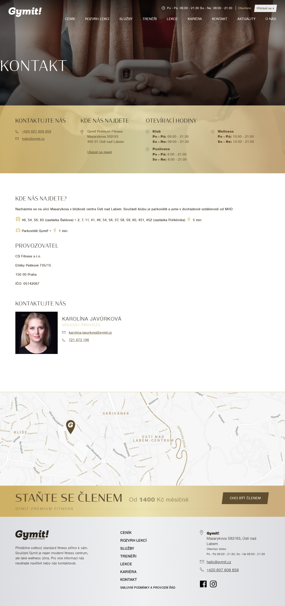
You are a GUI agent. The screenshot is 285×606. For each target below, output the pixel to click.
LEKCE (126, 564)
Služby (125, 19)
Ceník (70, 19)
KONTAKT (128, 580)
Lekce (172, 19)
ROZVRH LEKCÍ (133, 540)
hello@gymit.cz (33, 139)
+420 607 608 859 (36, 131)
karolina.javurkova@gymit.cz (90, 332)
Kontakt (219, 19)
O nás (270, 19)
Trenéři (149, 19)
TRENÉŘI (128, 556)
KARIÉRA (128, 572)
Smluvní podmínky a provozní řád (147, 587)
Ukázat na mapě (99, 152)
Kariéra (195, 19)
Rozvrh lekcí (97, 19)
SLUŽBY (127, 548)
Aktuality (246, 19)
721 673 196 (79, 340)
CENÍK (126, 533)
